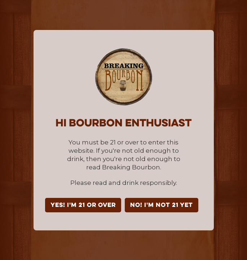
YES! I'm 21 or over (83, 205)
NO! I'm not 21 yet (161, 205)
